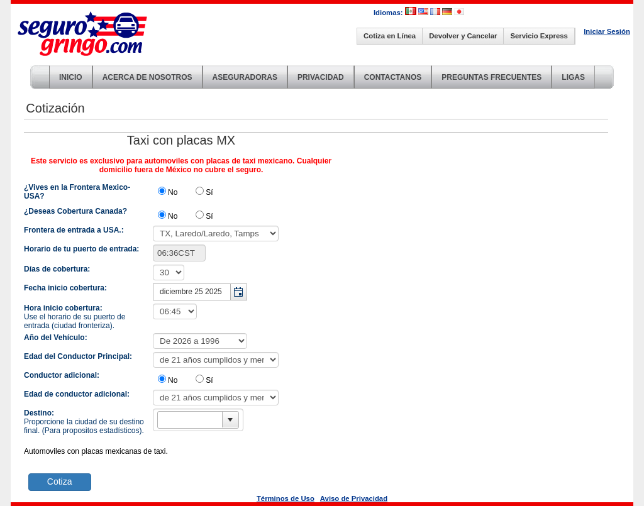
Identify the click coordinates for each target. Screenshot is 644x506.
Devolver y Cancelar (463, 36)
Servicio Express (538, 36)
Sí (209, 192)
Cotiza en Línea (390, 36)
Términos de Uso (285, 498)
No (172, 192)
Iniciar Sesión (607, 31)
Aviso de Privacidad (353, 498)
